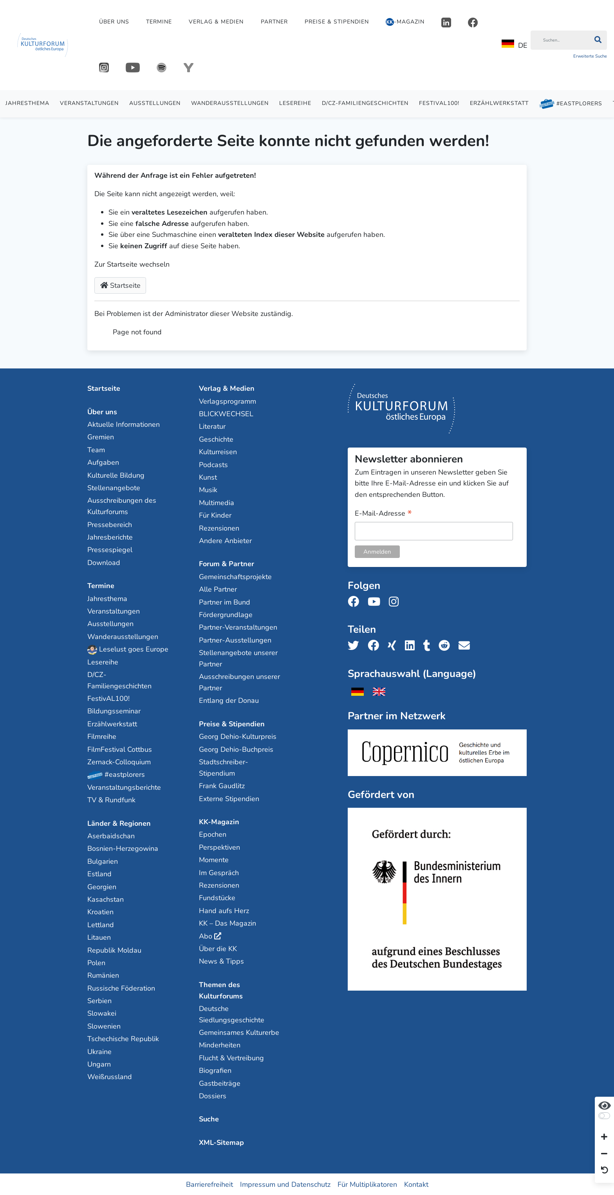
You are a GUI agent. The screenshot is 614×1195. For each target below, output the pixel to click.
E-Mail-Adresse (383, 513)
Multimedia (216, 502)
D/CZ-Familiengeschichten (365, 103)
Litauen (99, 937)
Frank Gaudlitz (222, 785)
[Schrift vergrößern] (604, 1137)
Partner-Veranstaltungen (238, 627)
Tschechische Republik (123, 1038)
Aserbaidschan (111, 835)
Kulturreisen (218, 451)
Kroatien (100, 911)
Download (103, 562)
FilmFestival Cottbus (119, 749)
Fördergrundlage (226, 614)
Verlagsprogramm (227, 401)
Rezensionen (219, 528)
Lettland (100, 924)
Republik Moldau (114, 950)
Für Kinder (215, 515)
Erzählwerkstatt (499, 103)
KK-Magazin (219, 821)
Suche (209, 1119)
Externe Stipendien (229, 798)
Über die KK (218, 948)
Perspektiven (219, 847)
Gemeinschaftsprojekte (235, 576)
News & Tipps (221, 961)
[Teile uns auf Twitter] (356, 645)
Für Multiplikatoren (367, 1184)
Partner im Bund (224, 602)
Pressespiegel (109, 549)
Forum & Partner (226, 563)
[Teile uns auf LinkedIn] (412, 645)
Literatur (212, 426)
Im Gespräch (219, 872)
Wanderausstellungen (230, 103)
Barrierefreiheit (209, 1184)
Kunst (208, 477)
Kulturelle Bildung (115, 475)
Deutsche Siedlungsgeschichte (231, 1014)
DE (514, 45)
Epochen (212, 834)
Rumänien (103, 975)
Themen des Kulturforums (221, 990)
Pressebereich (109, 524)
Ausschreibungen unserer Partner (239, 682)
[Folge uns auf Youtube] (376, 601)
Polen (96, 962)
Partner (274, 21)
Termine (159, 21)
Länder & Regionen (119, 823)
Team (96, 449)
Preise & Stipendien (337, 21)
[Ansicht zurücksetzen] (604, 1170)
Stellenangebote (113, 487)
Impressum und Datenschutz (285, 1184)
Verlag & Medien (216, 21)
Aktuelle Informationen (123, 424)
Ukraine (99, 1051)
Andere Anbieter (225, 540)
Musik (208, 490)
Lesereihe (295, 103)
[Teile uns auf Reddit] (447, 645)
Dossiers (212, 1095)
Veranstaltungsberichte (124, 787)
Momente (214, 859)
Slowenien (104, 1026)
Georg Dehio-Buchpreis (236, 749)
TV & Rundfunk (111, 799)
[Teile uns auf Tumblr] (429, 645)
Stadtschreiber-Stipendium (223, 767)
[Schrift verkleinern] (604, 1153)
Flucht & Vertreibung (231, 1057)
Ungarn (99, 1064)
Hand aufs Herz (224, 910)
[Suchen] (560, 40)
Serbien (99, 1000)
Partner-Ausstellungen (235, 639)
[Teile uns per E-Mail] (467, 645)
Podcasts (213, 464)
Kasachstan (105, 899)
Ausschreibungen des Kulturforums (121, 506)
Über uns (114, 21)
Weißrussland (109, 1076)
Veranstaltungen (89, 103)
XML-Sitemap (221, 1142)
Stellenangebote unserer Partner (238, 658)
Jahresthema (27, 103)
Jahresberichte (110, 537)
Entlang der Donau (229, 700)
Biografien (215, 1070)
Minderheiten (219, 1045)
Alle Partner (218, 589)
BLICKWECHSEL (226, 413)
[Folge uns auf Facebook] (356, 601)
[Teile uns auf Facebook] (376, 645)
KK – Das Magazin (227, 923)
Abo (205, 935)
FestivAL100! (439, 103)
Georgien (101, 886)
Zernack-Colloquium (119, 761)
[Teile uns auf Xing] (394, 645)
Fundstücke (217, 897)
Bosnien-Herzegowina (122, 848)
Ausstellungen (155, 103)
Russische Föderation (121, 988)
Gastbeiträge (219, 1083)
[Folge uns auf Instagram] (396, 601)
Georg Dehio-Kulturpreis (237, 736)
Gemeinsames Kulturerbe (239, 1032)
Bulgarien (102, 861)
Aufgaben (103, 462)
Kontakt (416, 1184)
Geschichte (216, 439)
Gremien (100, 437)
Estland (99, 873)
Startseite (120, 285)
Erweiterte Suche (590, 56)
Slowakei (101, 1013)
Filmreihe (101, 736)
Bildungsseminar (114, 711)
